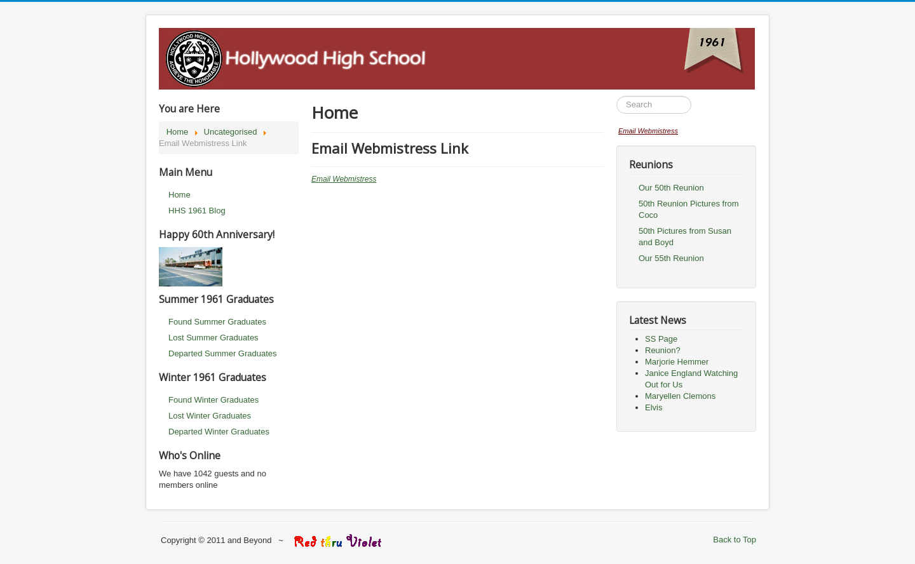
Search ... (616, 96)
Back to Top (734, 539)
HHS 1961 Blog (197, 210)
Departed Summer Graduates (222, 353)
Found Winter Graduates (213, 400)
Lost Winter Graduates (209, 415)
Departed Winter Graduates (218, 431)
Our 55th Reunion (671, 258)
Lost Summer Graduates (213, 337)
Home (179, 194)
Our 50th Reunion (671, 187)
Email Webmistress (343, 179)
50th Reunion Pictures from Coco (689, 209)
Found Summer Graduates (217, 321)
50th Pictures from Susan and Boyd (685, 236)
